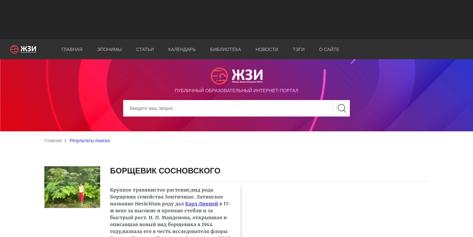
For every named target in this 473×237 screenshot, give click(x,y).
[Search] (236, 108)
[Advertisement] (236, 19)
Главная (71, 49)
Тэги (298, 49)
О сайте (329, 49)
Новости (267, 49)
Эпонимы (109, 49)
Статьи (145, 49)
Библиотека (225, 49)
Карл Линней (201, 204)
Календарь (182, 49)
